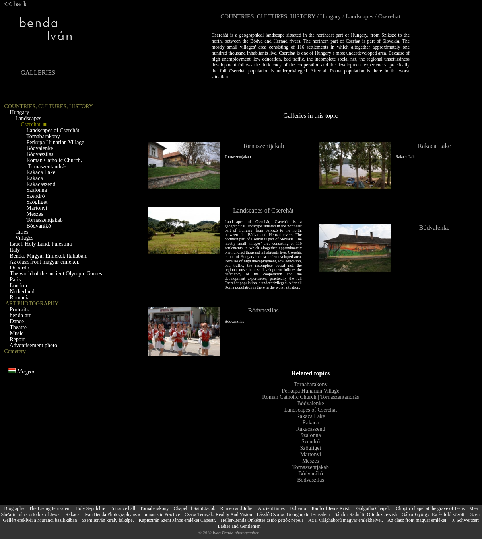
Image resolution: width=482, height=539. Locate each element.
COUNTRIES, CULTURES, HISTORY (267, 16)
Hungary (330, 16)
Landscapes (359, 16)
